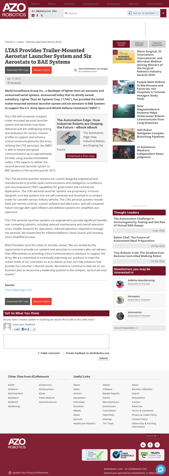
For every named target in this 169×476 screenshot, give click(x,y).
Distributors (109, 406)
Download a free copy (81, 156)
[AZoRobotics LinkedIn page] (33, 15)
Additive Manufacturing (141, 260)
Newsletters (138, 397)
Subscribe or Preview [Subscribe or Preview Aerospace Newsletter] (139, 280)
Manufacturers (111, 402)
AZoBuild (13, 402)
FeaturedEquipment (157, 43)
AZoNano (13, 389)
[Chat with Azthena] (161, 469)
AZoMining (14, 406)
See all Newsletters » (125, 308)
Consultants (109, 410)
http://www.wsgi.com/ (18, 289)
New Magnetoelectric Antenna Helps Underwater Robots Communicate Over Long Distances (150, 100)
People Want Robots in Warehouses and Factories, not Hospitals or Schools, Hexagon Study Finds (151, 81)
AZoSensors (45, 384)
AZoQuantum (46, 389)
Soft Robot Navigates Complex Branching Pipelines (150, 116)
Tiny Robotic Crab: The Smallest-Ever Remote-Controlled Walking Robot (137, 235)
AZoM (11, 384)
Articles (77, 393)
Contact (136, 402)
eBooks (77, 410)
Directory (78, 406)
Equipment (79, 397)
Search (135, 393)
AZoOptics (13, 397)
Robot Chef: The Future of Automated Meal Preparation (137, 221)
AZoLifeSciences (48, 402)
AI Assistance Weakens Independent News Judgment (151, 133)
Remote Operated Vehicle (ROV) (44, 41)
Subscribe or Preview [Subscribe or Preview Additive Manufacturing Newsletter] (139, 264)
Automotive (135, 292)
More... (163, 3)
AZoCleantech (15, 393)
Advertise (137, 406)
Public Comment (50, 353)
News (21, 41)
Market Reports (111, 393)
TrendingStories (121, 43)
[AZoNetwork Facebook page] (37, 15)
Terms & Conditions (143, 410)
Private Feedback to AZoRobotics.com (87, 353)
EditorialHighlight (139, 43)
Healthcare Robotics (84, 423)
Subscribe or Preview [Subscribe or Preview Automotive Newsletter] (139, 296)
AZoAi (42, 393)
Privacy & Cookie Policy (144, 414)
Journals (78, 419)
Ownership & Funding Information (144, 425)
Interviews (79, 402)
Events (106, 397)
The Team (108, 423)
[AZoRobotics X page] (41, 15)
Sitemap (107, 419)
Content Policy (140, 419)
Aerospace (134, 276)
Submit (103, 358)
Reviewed (14, 82)
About (76, 384)
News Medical (46, 397)
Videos (106, 384)
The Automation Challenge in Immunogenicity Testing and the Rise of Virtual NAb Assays (138, 204)
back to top (152, 435)
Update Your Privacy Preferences (28, 471)
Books (76, 414)
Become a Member (142, 389)
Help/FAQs (108, 414)
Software (107, 389)
